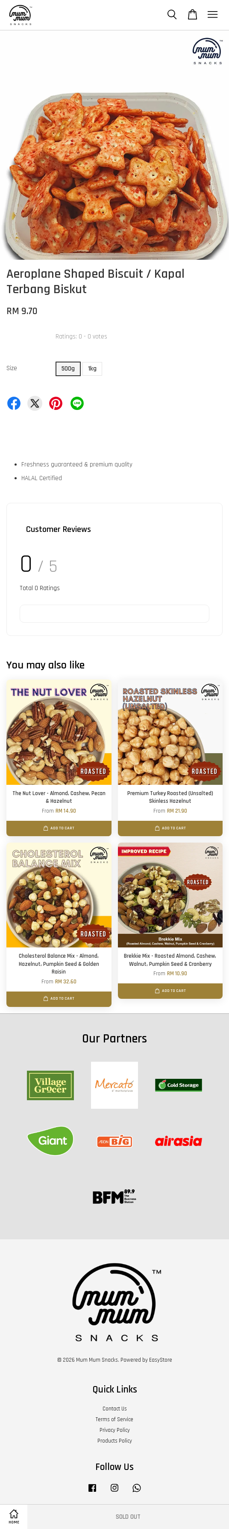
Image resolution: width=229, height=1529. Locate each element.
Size (11, 368)
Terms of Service (114, 1419)
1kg (92, 369)
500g (68, 369)
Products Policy (114, 1440)
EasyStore (160, 1360)
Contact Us (115, 1408)
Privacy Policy (115, 1430)
